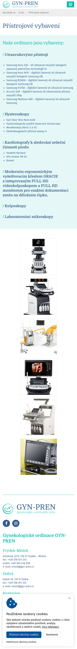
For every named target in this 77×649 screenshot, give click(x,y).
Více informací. (50, 626)
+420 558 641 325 (17, 582)
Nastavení (52, 634)
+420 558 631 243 (17, 559)
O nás (21, 12)
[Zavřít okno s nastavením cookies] (69, 598)
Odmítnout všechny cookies (21, 642)
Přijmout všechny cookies (24, 634)
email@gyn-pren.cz (23, 566)
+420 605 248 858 (20, 563)
